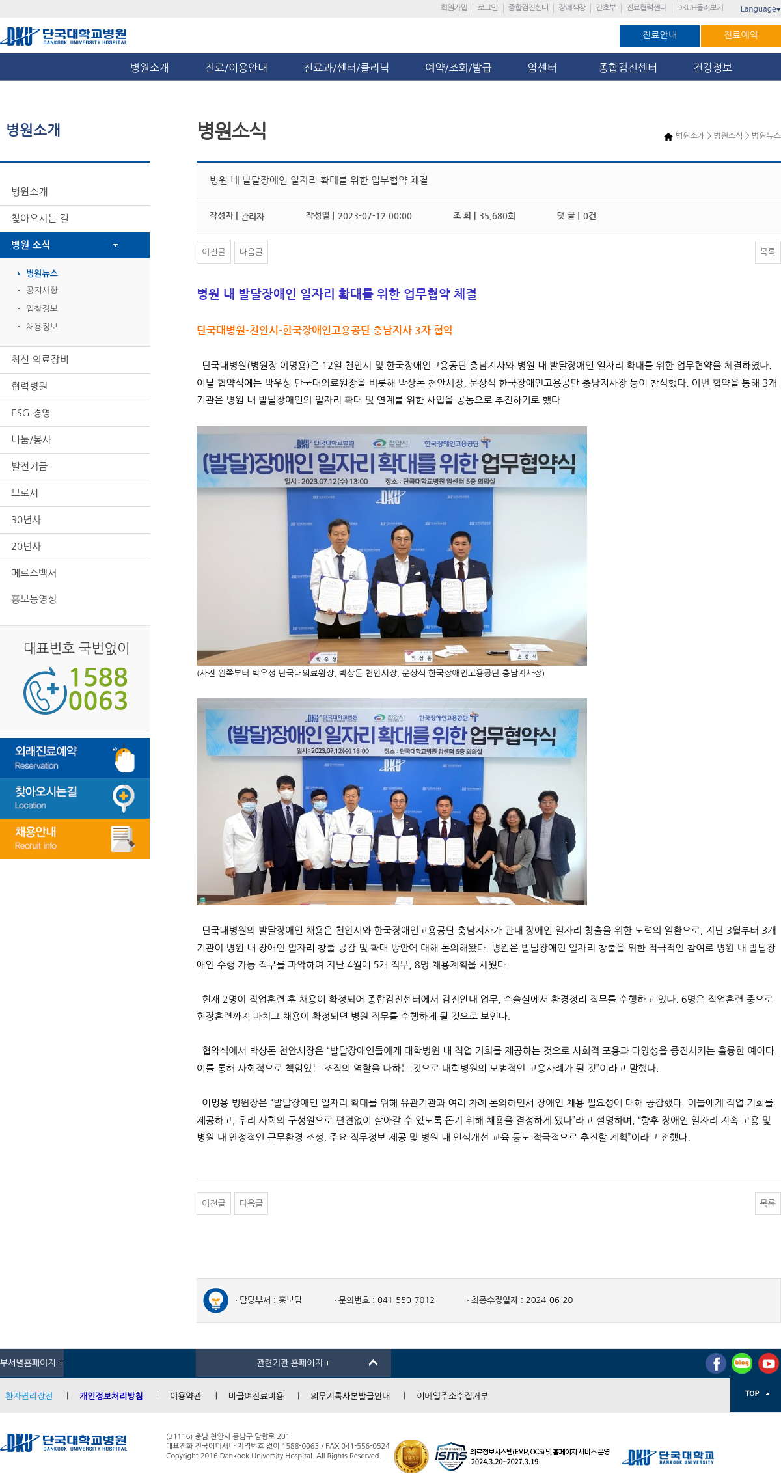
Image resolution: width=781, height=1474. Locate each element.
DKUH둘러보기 (700, 8)
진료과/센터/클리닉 (346, 67)
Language (761, 9)
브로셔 (24, 493)
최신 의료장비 (40, 359)
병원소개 (149, 67)
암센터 (545, 67)
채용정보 (42, 327)
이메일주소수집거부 (452, 1396)
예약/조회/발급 (458, 67)
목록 (768, 252)
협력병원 (29, 386)
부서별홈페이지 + (32, 1363)
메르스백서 (34, 573)
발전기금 (29, 466)
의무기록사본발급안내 (350, 1396)
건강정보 (712, 67)
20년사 (26, 546)
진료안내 (659, 35)
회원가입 (454, 8)
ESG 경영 (31, 413)
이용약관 (186, 1396)
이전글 (214, 252)
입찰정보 (42, 309)
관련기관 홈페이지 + (293, 1363)
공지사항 (42, 290)
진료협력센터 (646, 8)
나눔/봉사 (31, 439)
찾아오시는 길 (40, 218)
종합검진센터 (528, 8)
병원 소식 (31, 245)
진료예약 (741, 35)
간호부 (606, 8)
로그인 (488, 8)
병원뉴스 (42, 273)
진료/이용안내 (236, 67)
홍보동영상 (34, 599)
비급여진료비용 (256, 1396)
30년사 (26, 520)
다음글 (252, 252)
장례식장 (571, 8)
